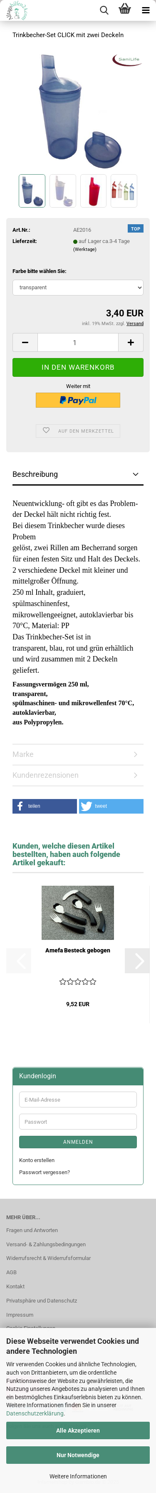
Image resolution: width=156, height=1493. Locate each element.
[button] (24, 342)
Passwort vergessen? (44, 1172)
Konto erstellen (36, 1160)
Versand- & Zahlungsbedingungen (46, 1244)
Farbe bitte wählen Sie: (39, 271)
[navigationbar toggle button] (145, 10)
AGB (11, 1272)
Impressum (19, 1315)
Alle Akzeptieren (78, 1430)
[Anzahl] (78, 342)
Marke (23, 754)
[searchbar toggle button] (104, 10)
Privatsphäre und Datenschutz (41, 1301)
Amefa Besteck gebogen (77, 950)
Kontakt (15, 1286)
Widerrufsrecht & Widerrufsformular (48, 1258)
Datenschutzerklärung (35, 1413)
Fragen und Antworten (32, 1230)
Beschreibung (35, 474)
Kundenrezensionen (45, 775)
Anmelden (78, 1142)
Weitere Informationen (78, 1476)
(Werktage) (85, 249)
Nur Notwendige (78, 1455)
